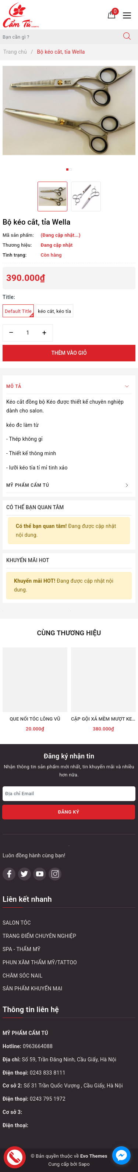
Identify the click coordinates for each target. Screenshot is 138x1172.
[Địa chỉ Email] (69, 793)
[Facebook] (9, 874)
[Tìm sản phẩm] (58, 36)
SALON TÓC (17, 923)
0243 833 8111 (48, 1073)
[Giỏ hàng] (111, 14)
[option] (69, 110)
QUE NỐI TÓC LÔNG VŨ (35, 719)
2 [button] (71, 169)
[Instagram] (55, 874)
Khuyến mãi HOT (27, 560)
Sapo (84, 1164)
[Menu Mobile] (129, 14)
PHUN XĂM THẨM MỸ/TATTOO (40, 962)
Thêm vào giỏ (68, 353)
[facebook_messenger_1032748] (121, 1155)
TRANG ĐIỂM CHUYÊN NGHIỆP (39, 936)
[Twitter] (24, 874)
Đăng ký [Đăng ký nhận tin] (68, 812)
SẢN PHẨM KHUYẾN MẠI (32, 988)
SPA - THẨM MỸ (21, 949)
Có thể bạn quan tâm (35, 507)
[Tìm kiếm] (127, 36)
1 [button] (67, 169)
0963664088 (38, 1046)
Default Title (19, 312)
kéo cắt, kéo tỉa (54, 311)
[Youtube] (39, 874)
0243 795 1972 (48, 1099)
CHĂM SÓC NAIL (22, 976)
